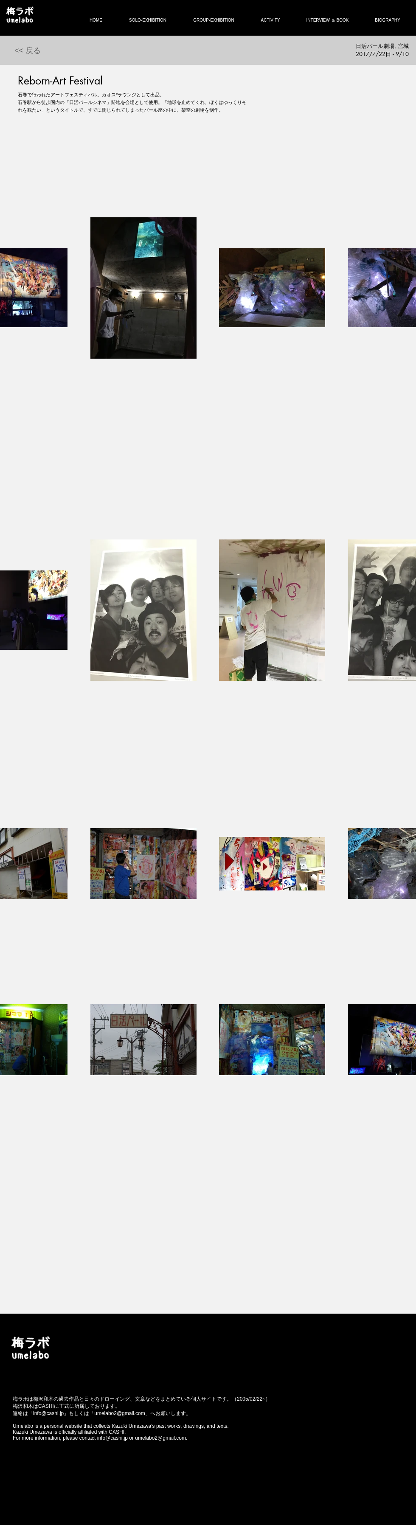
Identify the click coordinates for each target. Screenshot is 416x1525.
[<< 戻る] (27, 50)
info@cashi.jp (48, 1413)
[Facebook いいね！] (75, 1341)
